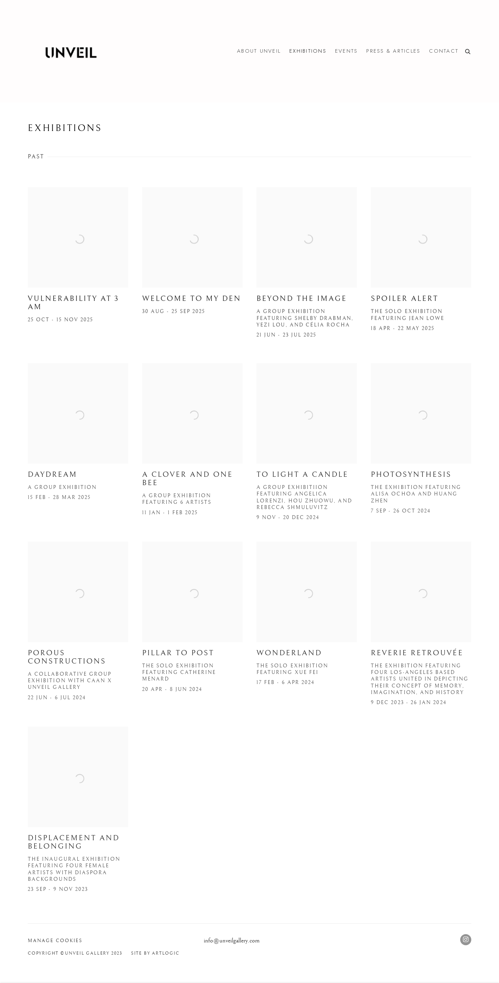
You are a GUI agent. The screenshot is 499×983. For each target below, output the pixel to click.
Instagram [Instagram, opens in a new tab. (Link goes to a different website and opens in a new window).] (465, 939)
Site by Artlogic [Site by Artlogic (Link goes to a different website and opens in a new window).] (155, 953)
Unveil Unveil (69, 51)
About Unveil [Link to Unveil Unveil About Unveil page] (259, 51)
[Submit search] (468, 51)
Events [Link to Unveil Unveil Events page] (346, 51)
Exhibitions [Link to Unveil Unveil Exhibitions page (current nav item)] (307, 51)
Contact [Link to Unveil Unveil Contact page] (443, 51)
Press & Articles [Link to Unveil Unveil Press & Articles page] (393, 51)
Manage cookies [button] (55, 940)
